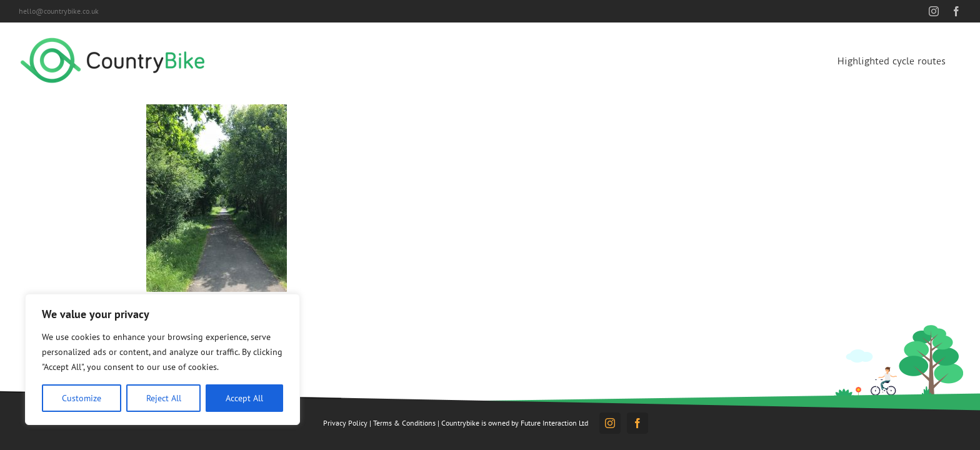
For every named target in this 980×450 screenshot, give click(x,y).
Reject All (163, 398)
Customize (81, 398)
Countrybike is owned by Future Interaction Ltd (514, 423)
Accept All (244, 398)
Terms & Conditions (404, 423)
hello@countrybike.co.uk (59, 11)
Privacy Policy (345, 423)
